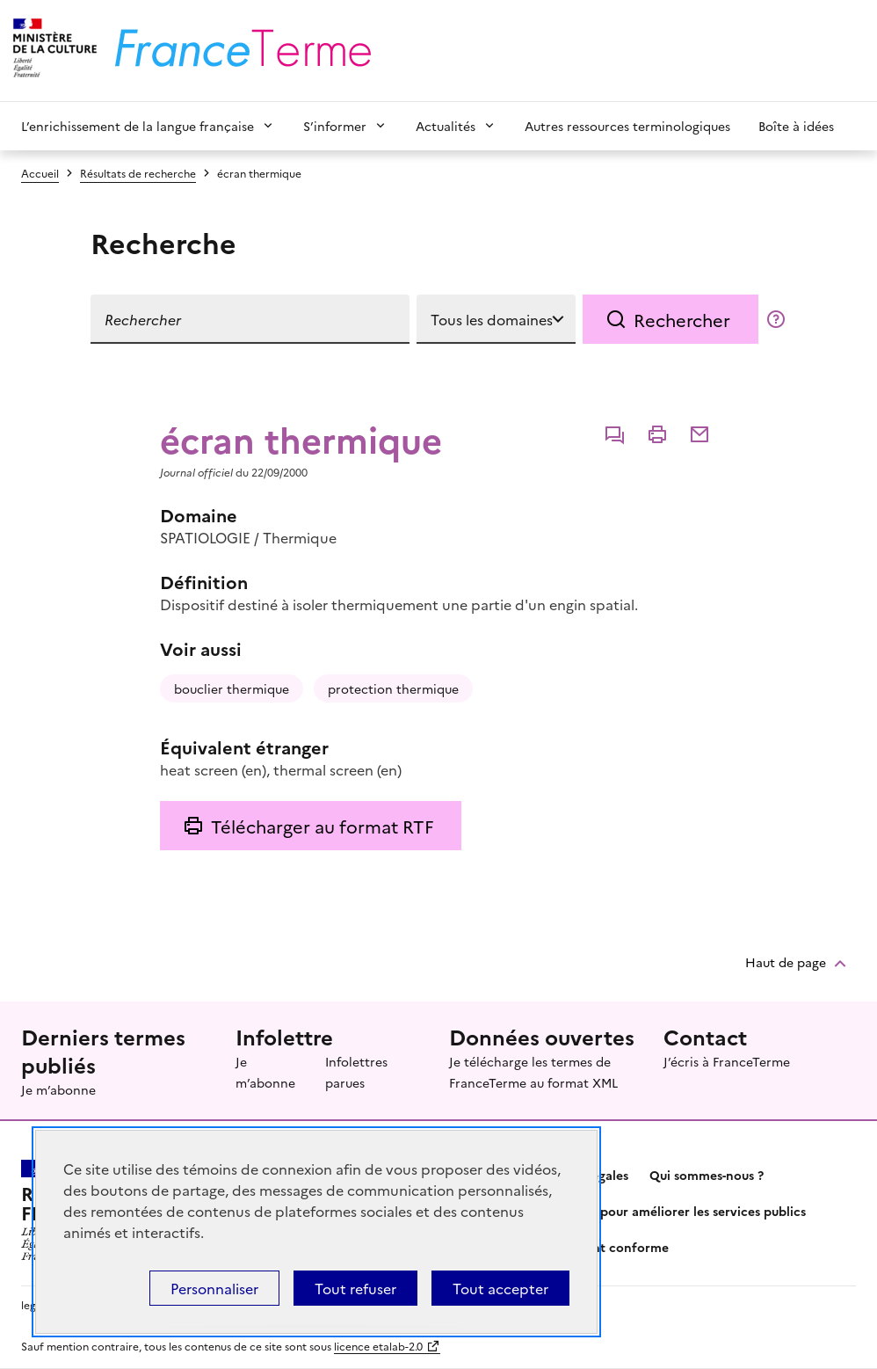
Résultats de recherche (138, 172)
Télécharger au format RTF (322, 825)
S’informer (334, 126)
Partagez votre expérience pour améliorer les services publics (622, 1211)
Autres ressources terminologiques (627, 126)
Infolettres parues (356, 1071)
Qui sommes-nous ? (706, 1174)
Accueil (40, 172)
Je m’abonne (58, 1089)
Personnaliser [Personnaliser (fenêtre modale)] (214, 1288)
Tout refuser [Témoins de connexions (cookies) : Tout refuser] (355, 1288)
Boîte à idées (796, 126)
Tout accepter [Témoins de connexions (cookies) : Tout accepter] (500, 1288)
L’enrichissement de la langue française (137, 126)
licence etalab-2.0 (378, 1345)
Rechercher (682, 319)
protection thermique (393, 688)
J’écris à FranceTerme (726, 1061)
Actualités (445, 126)
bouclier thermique (231, 688)
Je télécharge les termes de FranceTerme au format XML (533, 1071)
